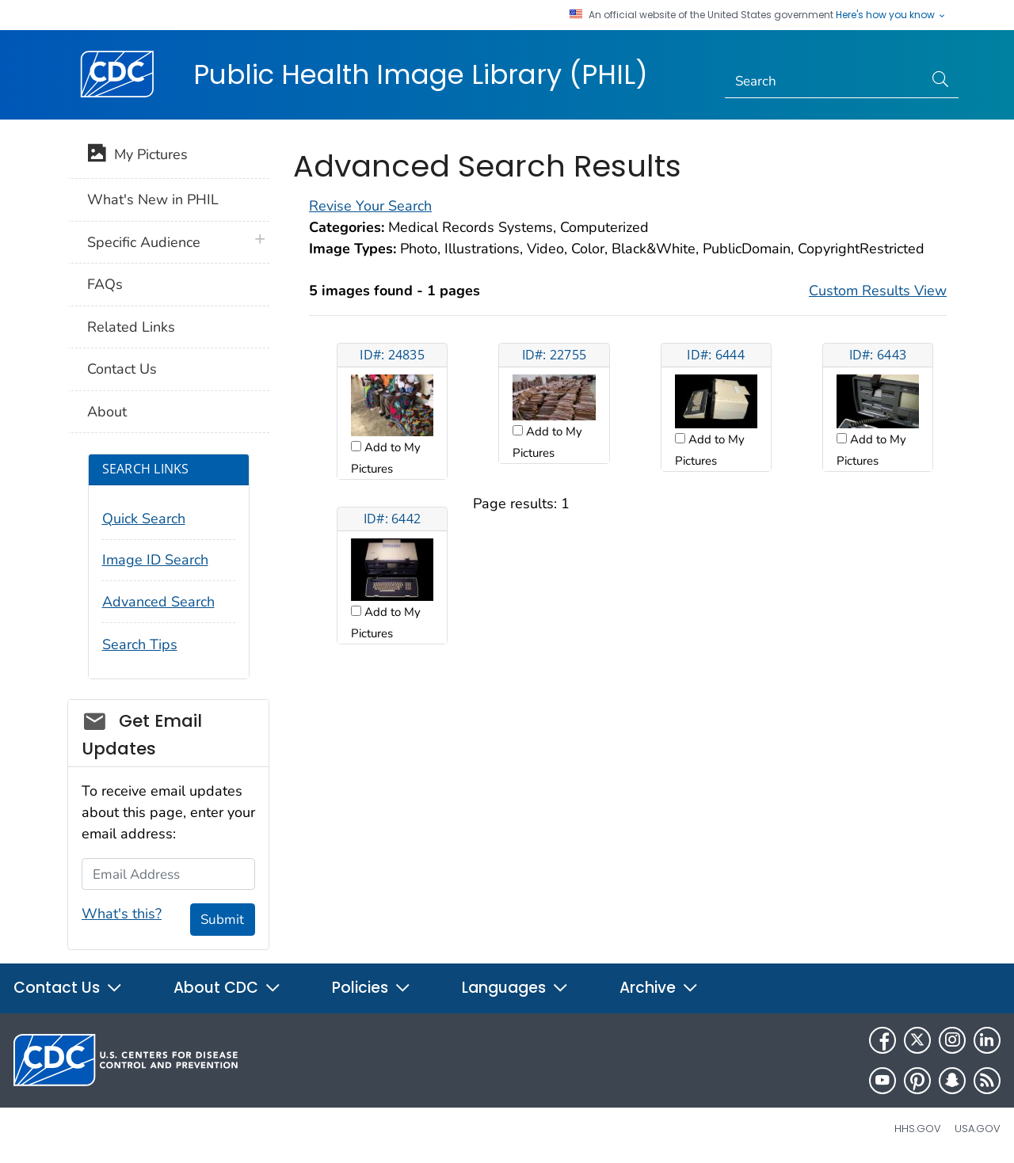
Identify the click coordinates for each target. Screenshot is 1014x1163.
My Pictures (137, 156)
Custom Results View (878, 290)
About (107, 411)
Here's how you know (891, 15)
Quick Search (143, 518)
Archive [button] (659, 987)
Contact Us (122, 368)
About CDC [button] (227, 987)
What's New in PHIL (153, 199)
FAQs (105, 284)
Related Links (131, 326)
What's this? (122, 913)
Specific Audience (143, 242)
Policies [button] (371, 987)
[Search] (824, 81)
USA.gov (978, 1128)
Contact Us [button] (68, 987)
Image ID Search (155, 559)
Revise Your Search (370, 205)
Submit (222, 919)
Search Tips (139, 644)
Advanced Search (158, 601)
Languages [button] (515, 987)
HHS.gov (917, 1128)
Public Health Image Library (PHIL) (420, 74)
